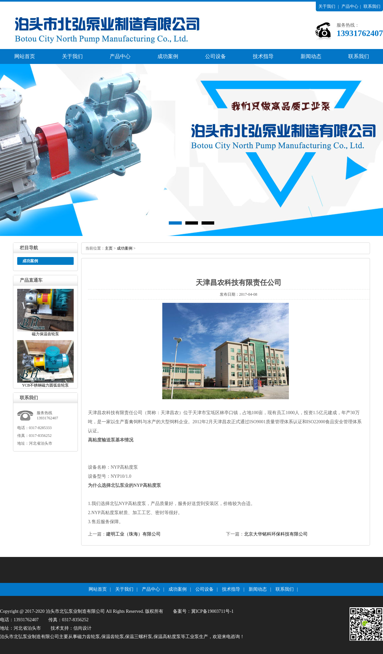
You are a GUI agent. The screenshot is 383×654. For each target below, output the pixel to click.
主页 (109, 248)
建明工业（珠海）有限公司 (133, 534)
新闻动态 (311, 56)
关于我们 (326, 6)
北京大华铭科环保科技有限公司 (276, 534)
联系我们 (372, 6)
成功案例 (167, 56)
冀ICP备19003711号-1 (212, 611)
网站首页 (24, 56)
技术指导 (263, 56)
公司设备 (215, 56)
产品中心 (349, 6)
